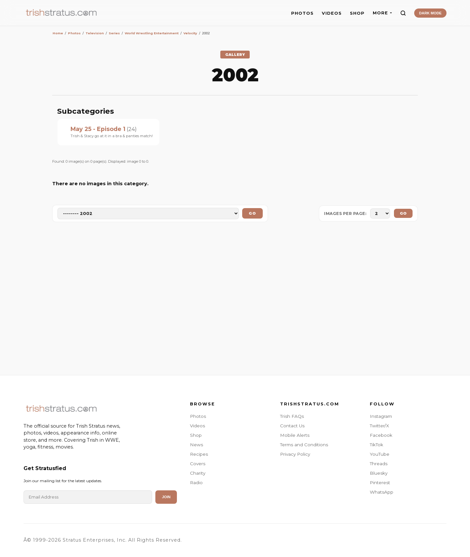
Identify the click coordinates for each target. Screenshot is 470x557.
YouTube (379, 454)
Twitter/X (379, 425)
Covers (197, 463)
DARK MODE (430, 13)
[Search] (403, 13)
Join (166, 497)
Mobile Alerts (294, 435)
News (196, 444)
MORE (382, 12)
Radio (196, 482)
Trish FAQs (292, 416)
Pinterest (380, 482)
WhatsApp (381, 492)
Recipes (199, 454)
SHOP (357, 13)
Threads (378, 463)
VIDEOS (332, 13)
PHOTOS (302, 13)
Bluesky (378, 473)
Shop (196, 435)
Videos (197, 425)
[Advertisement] (235, 300)
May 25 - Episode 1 (97, 128)
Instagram (381, 416)
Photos (198, 416)
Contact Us (292, 425)
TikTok (376, 444)
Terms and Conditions (304, 444)
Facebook (381, 435)
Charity (197, 473)
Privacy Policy (295, 454)
